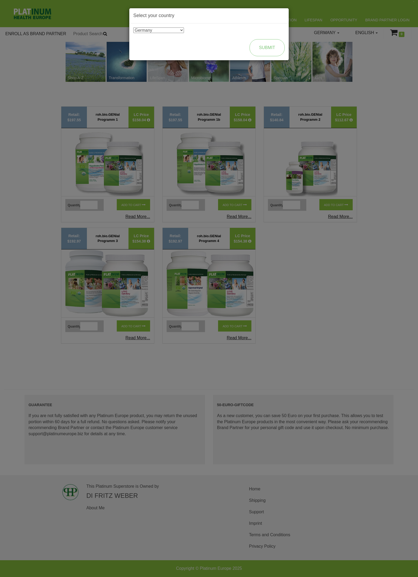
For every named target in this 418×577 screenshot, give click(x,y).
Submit (267, 47)
